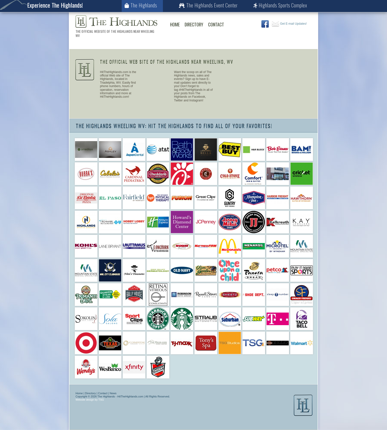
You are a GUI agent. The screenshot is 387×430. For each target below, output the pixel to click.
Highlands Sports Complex (280, 5)
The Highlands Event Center (208, 5)
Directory (194, 24)
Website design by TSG (90, 399)
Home (175, 24)
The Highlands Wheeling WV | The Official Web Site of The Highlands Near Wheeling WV (116, 21)
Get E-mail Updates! (289, 23)
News (113, 393)
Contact (216, 24)
